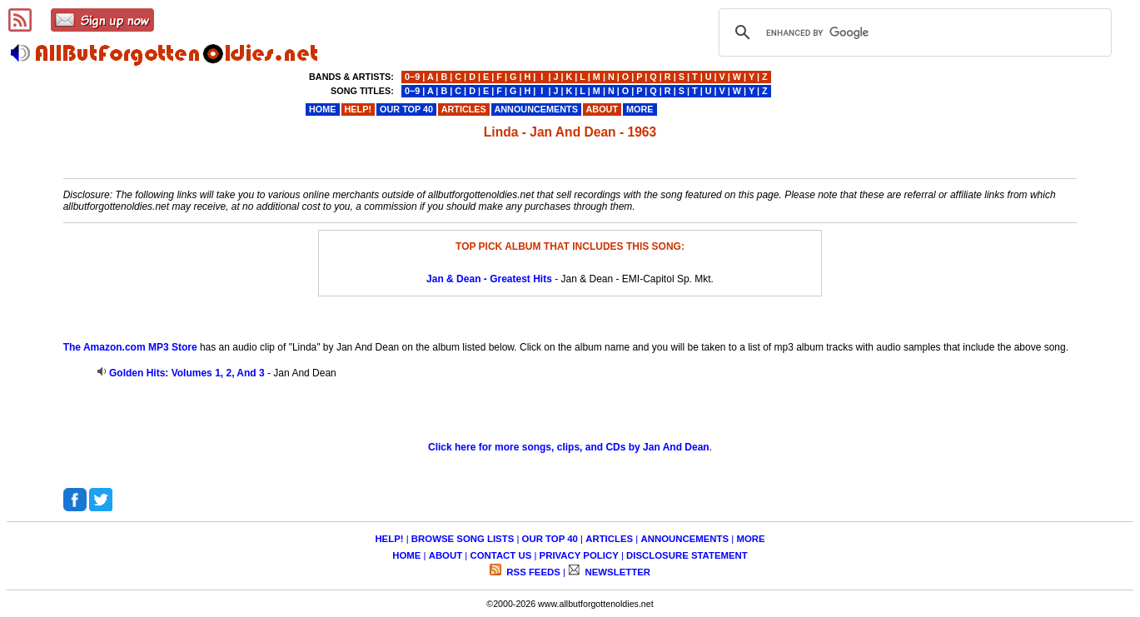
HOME (406, 555)
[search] (912, 32)
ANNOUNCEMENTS (684, 539)
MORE (750, 539)
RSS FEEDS (532, 572)
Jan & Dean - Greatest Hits (489, 279)
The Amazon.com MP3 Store (130, 347)
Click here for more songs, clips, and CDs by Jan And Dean (568, 447)
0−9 (412, 77)
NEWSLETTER (616, 572)
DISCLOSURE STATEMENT (687, 555)
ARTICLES (609, 539)
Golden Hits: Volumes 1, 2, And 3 (187, 373)
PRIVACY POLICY (579, 555)
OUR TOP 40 (550, 539)
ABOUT (446, 555)
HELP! (389, 539)
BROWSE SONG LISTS (462, 539)
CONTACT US (500, 555)
